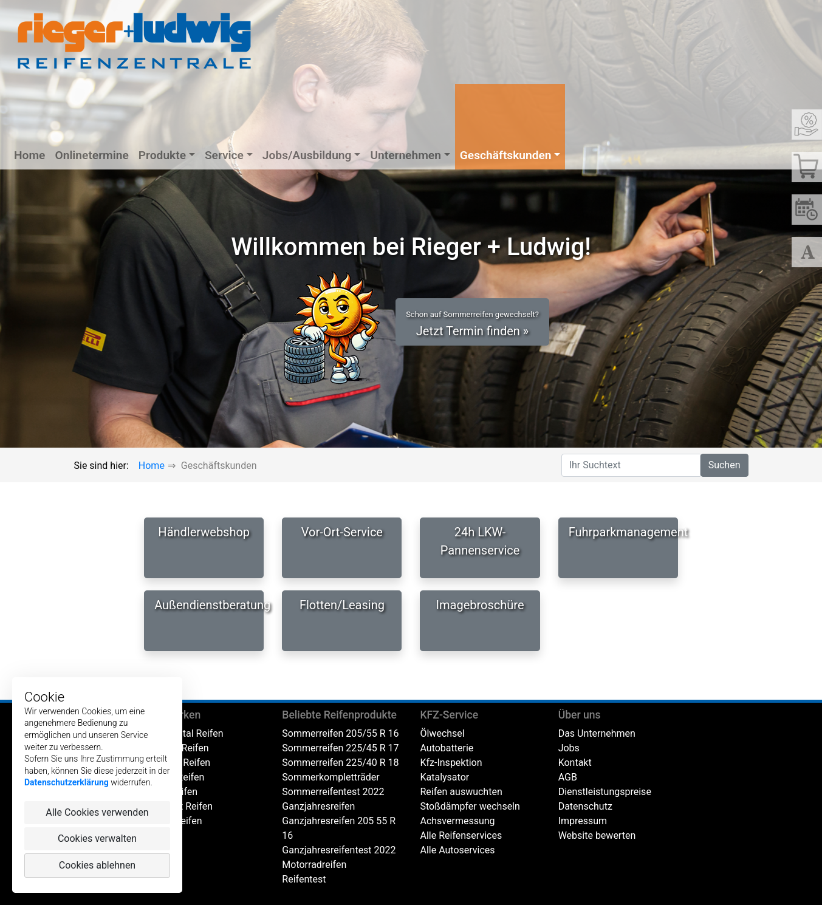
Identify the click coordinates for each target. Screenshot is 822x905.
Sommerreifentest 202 (330, 791)
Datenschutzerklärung (66, 782)
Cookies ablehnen (97, 865)
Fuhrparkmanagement (623, 532)
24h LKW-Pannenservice (480, 541)
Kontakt (575, 762)
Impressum (583, 821)
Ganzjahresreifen (318, 806)
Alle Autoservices (457, 850)
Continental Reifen (183, 733)
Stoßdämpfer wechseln (469, 806)
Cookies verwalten (97, 838)
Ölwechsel (442, 733)
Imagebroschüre (480, 605)
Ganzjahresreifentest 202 (336, 850)
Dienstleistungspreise (604, 791)
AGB (567, 777)
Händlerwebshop (204, 532)
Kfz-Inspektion (451, 762)
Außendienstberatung (209, 605)
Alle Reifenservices (461, 835)
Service (224, 155)
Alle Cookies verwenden (97, 812)
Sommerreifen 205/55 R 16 (340, 733)
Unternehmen (405, 155)
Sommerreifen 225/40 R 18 (340, 762)
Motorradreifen (314, 864)
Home (29, 155)
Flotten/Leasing (342, 605)
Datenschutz (585, 806)
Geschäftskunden (506, 155)
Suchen (724, 465)
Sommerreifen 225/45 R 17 (340, 748)
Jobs (569, 748)
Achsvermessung (457, 821)
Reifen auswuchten (461, 791)
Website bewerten (597, 835)
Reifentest (304, 879)
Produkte (162, 155)
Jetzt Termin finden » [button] (472, 324)
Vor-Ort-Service (342, 532)
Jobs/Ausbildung (307, 155)
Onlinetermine (91, 155)
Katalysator (444, 777)
